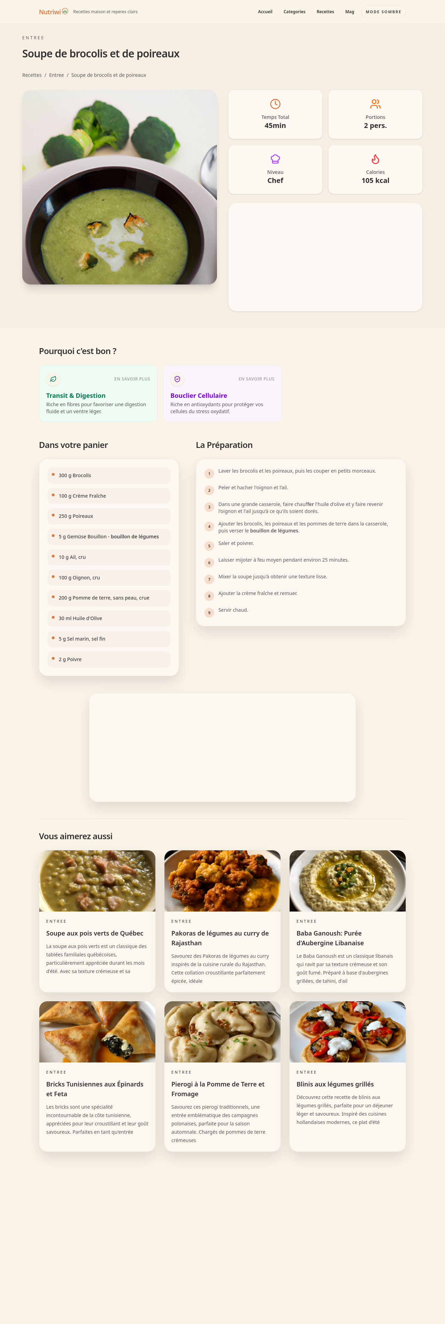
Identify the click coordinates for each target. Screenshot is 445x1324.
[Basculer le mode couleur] (383, 12)
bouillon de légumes (135, 536)
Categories (295, 12)
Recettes (325, 12)
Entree (56, 75)
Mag (349, 12)
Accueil (265, 12)
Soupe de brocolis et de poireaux (108, 75)
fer (310, 504)
